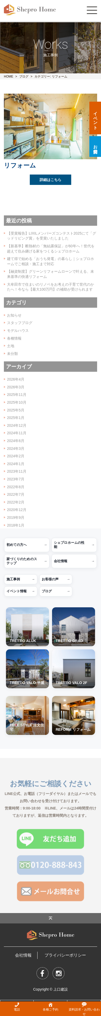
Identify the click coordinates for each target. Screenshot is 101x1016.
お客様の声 (56, 579)
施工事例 (20, 579)
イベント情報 (20, 591)
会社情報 (74, 561)
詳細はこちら (50, 181)
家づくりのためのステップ (26, 561)
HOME (8, 76)
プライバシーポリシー (65, 955)
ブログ (23, 76)
